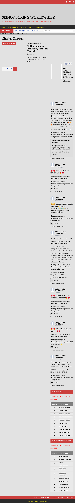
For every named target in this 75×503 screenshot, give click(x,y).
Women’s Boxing (26, 27)
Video (54, 382)
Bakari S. (31, 54)
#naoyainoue (68, 109)
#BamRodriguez (67, 127)
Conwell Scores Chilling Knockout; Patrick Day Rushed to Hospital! (37, 47)
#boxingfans (54, 134)
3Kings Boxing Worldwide (60, 103)
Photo (54, 188)
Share (62, 158)
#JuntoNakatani (55, 116)
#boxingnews (60, 132)
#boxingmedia (64, 134)
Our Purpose (39, 27)
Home (3, 27)
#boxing (53, 132)
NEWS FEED (4, 33)
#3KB (71, 134)
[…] (32, 61)
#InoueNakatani (66, 136)
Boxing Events (13, 27)
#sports (58, 264)
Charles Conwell (14, 33)
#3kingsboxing (55, 136)
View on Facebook (55, 158)
